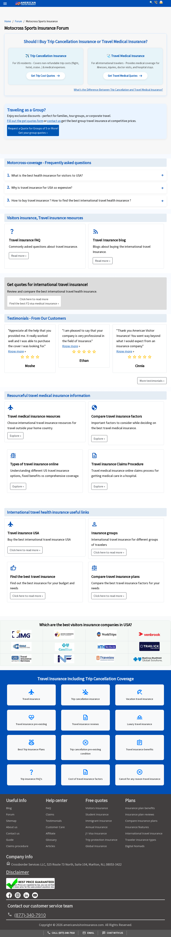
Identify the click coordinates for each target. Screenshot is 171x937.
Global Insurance (96, 847)
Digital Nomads (134, 847)
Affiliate (50, 834)
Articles (50, 847)
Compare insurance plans (141, 822)
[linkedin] (27, 896)
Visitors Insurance (97, 809)
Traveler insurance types (140, 841)
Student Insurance (97, 815)
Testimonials (54, 822)
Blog (9, 809)
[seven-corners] (64, 638)
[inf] (64, 663)
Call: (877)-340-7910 (60, 933)
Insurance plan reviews (139, 815)
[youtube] (19, 896)
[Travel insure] (21, 663)
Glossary (51, 841)
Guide (10, 841)
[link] (54, 122)
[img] (21, 638)
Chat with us (112, 933)
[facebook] (10, 896)
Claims (50, 815)
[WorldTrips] (107, 638)
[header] (4, 3)
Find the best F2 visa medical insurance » (34, 302)
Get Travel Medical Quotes (125, 76)
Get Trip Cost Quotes (45, 76)
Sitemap (11, 822)
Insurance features (137, 828)
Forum (18, 21)
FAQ (48, 809)
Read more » (18, 256)
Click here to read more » (25, 551)
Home (7, 21)
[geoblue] (64, 651)
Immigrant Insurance (99, 822)
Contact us (12, 834)
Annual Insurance (97, 828)
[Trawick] (149, 651)
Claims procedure (17, 847)
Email (88, 933)
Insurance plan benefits (140, 809)
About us (11, 828)
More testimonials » (152, 381)
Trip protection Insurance (101, 841)
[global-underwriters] (21, 651)
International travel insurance (143, 834)
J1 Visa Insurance (96, 834)
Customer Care (55, 828)
